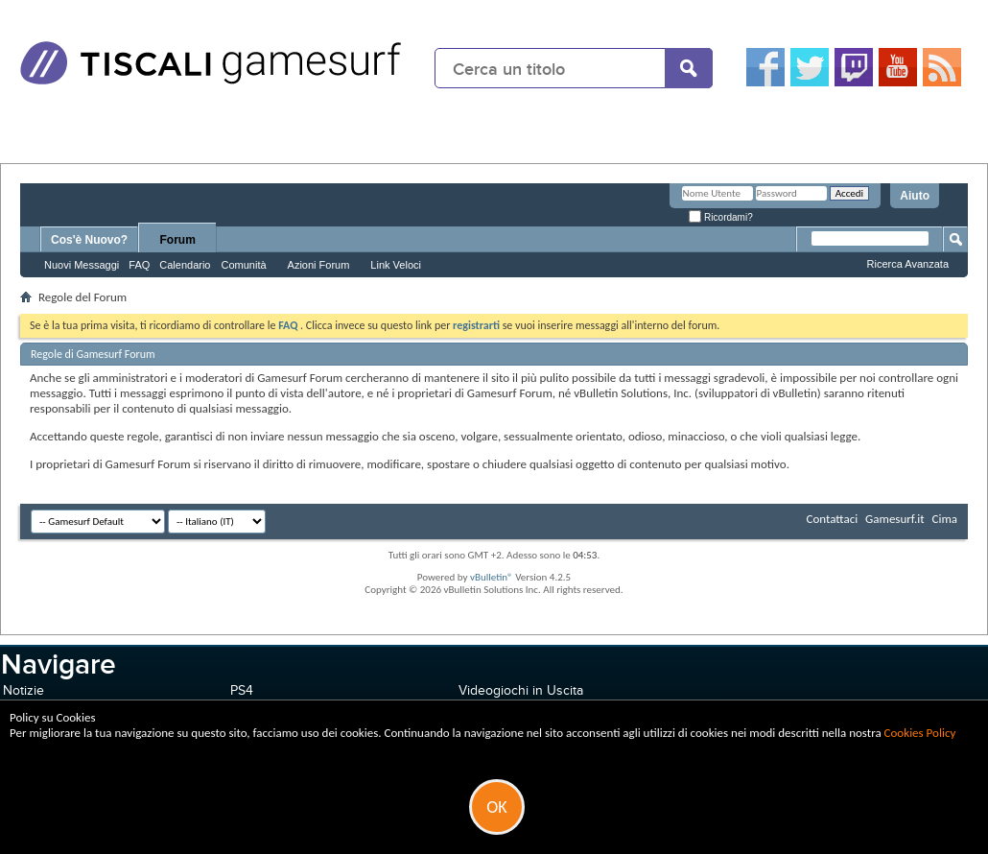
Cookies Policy (920, 732)
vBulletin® (491, 577)
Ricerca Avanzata (908, 264)
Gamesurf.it (894, 518)
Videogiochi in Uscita (521, 690)
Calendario (184, 265)
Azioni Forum (319, 265)
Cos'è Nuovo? (89, 240)
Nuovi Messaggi (81, 265)
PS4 (241, 690)
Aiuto (914, 195)
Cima (944, 518)
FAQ (139, 265)
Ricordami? (720, 217)
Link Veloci (395, 265)
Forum (178, 240)
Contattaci (833, 518)
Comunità (243, 265)
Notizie (23, 690)
